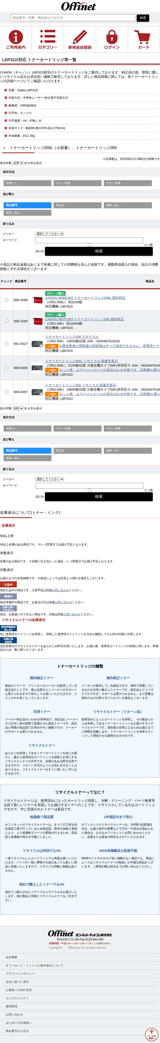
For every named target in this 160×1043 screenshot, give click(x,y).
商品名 (60, 205)
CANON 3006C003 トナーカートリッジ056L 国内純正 (85, 298)
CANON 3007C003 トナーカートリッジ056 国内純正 (84, 319)
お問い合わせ (60, 590)
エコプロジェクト (17, 998)
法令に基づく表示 (17, 982)
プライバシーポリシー (20, 973)
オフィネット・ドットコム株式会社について (34, 965)
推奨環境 (11, 1006)
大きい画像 (113, 183)
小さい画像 (63, 183)
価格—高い (13, 212)
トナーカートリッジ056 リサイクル (71, 337)
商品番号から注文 (17, 1031)
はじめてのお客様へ (19, 1022)
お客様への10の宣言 (19, 990)
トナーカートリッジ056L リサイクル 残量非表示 (81, 361)
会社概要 (11, 957)
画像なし (12, 183)
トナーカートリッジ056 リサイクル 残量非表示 (80, 385)
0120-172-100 (70, 939)
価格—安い (113, 205)
